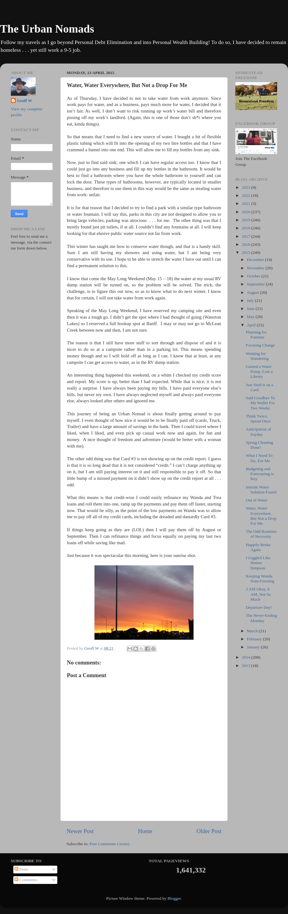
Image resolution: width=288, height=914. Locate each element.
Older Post (209, 831)
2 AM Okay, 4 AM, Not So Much (258, 594)
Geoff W (24, 100)
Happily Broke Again (258, 547)
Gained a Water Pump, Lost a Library (259, 371)
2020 (246, 212)
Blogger (174, 898)
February (255, 639)
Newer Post (80, 831)
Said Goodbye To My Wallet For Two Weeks (260, 402)
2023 (246, 187)
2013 (246, 665)
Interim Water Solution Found (261, 489)
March (253, 631)
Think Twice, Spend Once (258, 418)
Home (145, 831)
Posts (21, 869)
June (251, 308)
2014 (246, 657)
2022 (246, 195)
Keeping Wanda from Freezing (260, 578)
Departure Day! (259, 607)
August (253, 292)
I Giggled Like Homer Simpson (258, 562)
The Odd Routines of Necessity (261, 534)
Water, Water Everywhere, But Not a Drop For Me (261, 516)
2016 (246, 244)
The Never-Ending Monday (261, 618)
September (256, 284)
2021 (246, 203)
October (254, 276)
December (256, 259)
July (251, 300)
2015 (246, 252)
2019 (246, 220)
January (254, 647)
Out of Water (257, 500)
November (256, 268)
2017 (246, 236)
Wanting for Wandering (257, 356)
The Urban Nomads (47, 29)
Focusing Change (260, 345)
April (252, 325)
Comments (26, 879)
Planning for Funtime (256, 334)
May (251, 316)
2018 (246, 228)
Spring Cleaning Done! (259, 445)
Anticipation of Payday (258, 431)
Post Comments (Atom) (109, 843)
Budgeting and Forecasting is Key (260, 473)
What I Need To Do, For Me (259, 458)
